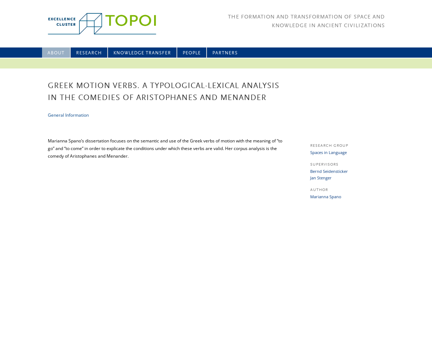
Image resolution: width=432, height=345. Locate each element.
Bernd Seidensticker (329, 171)
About (56, 53)
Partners (225, 53)
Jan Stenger (321, 177)
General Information (68, 115)
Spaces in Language (328, 152)
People (192, 53)
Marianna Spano (325, 196)
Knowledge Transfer (142, 53)
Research (89, 53)
